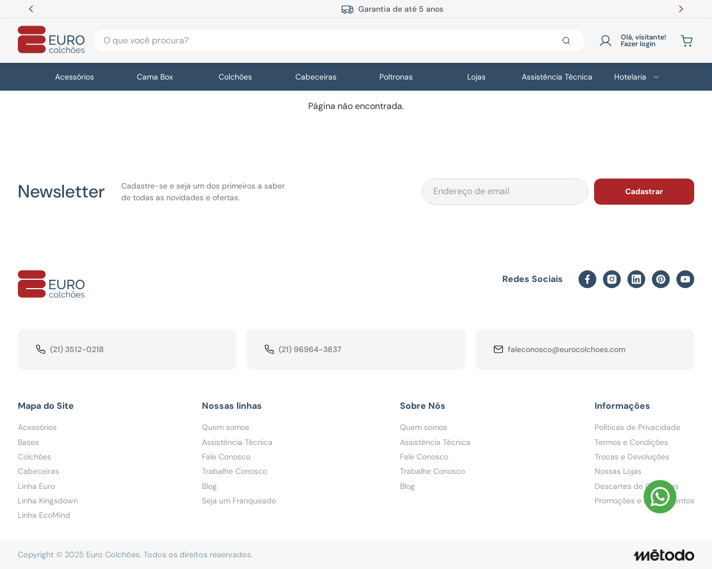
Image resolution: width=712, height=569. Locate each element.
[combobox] (339, 40)
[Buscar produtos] (568, 40)
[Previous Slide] (31, 9)
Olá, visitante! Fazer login (643, 41)
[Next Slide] (681, 9)
